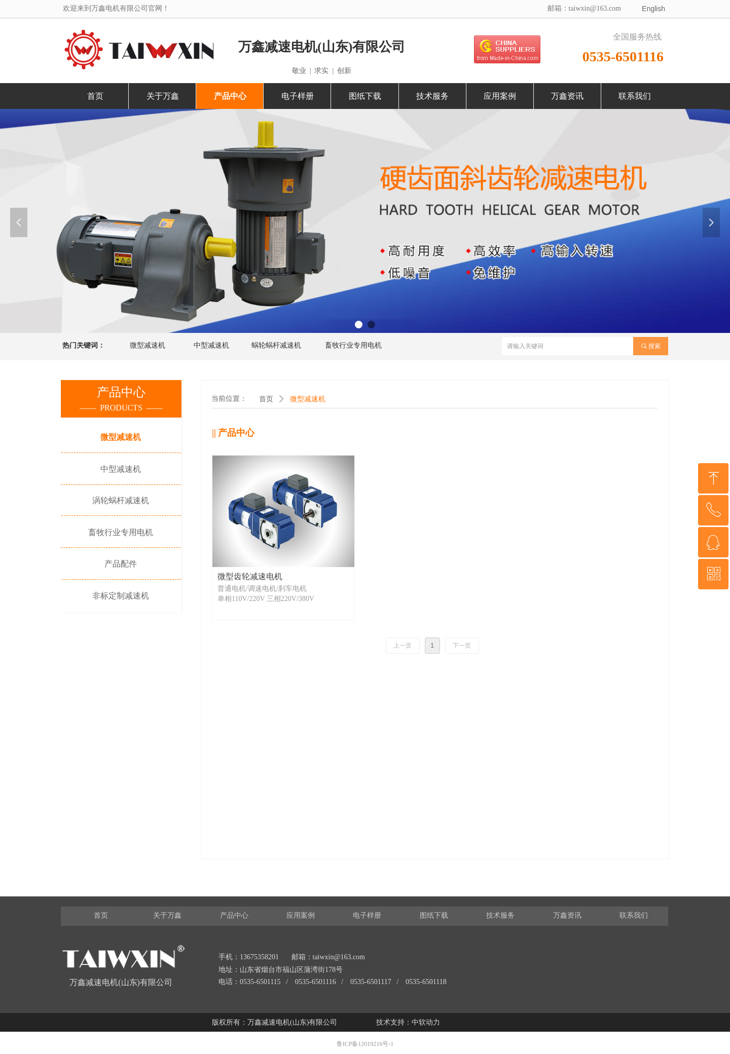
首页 (266, 399)
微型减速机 (307, 399)
